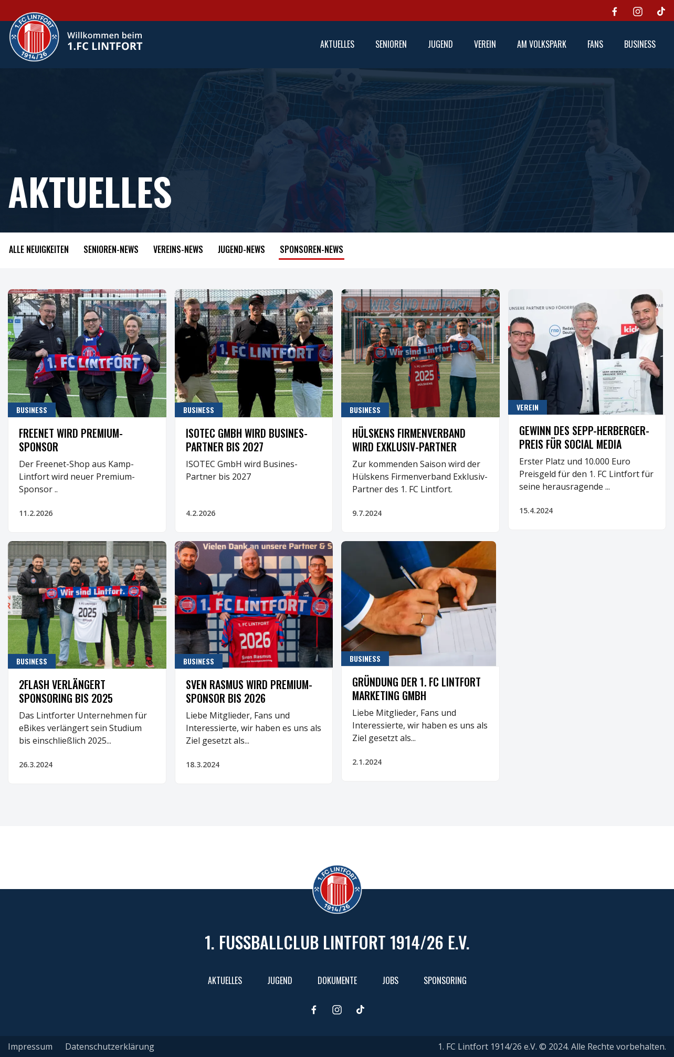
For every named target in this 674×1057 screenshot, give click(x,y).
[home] (75, 36)
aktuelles (337, 44)
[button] (391, 44)
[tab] (39, 250)
